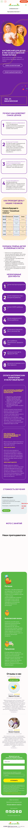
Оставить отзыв (14, 680)
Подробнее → (14, 712)
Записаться (6, 510)
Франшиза (24, 1)
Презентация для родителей (13, 72)
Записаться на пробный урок (14, 802)
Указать (6, 775)
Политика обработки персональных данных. (12, 792)
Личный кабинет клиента (14, 804)
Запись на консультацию (12, 65)
